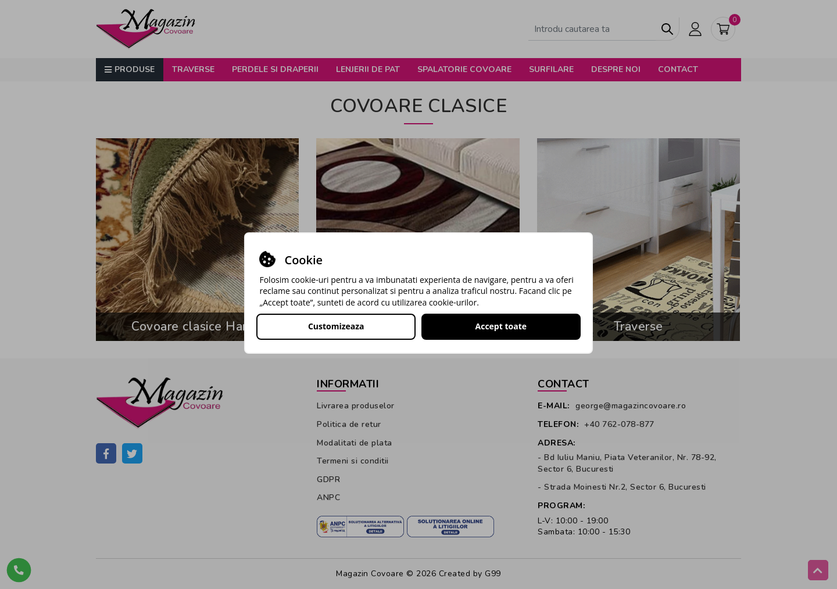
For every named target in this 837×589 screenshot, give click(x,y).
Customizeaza (336, 326)
